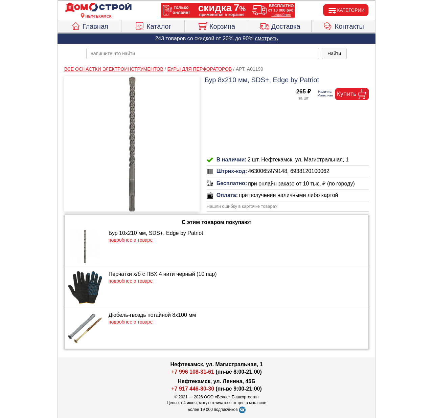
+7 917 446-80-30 (192, 389)
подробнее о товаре (131, 240)
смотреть (266, 38)
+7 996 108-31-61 (192, 372)
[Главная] (98, 7)
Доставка (279, 25)
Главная (89, 25)
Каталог (153, 25)
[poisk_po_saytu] (202, 53)
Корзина (216, 25)
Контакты (343, 25)
